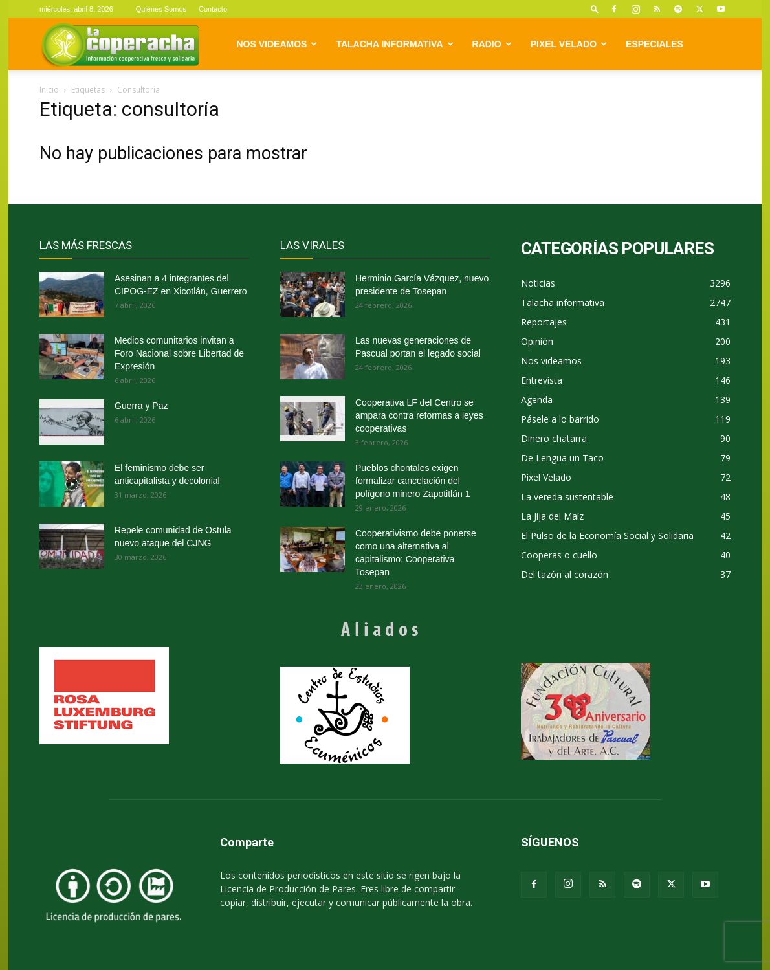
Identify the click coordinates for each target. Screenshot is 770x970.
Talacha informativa (394, 44)
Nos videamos (277, 44)
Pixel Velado (569, 44)
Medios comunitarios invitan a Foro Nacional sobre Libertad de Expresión (179, 353)
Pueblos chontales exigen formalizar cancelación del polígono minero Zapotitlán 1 (412, 481)
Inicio (49, 89)
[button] (594, 9)
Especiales (654, 44)
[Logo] (120, 44)
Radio (492, 44)
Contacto (213, 9)
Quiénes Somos (161, 9)
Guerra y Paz (141, 406)
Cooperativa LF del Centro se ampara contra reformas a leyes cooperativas (419, 415)
